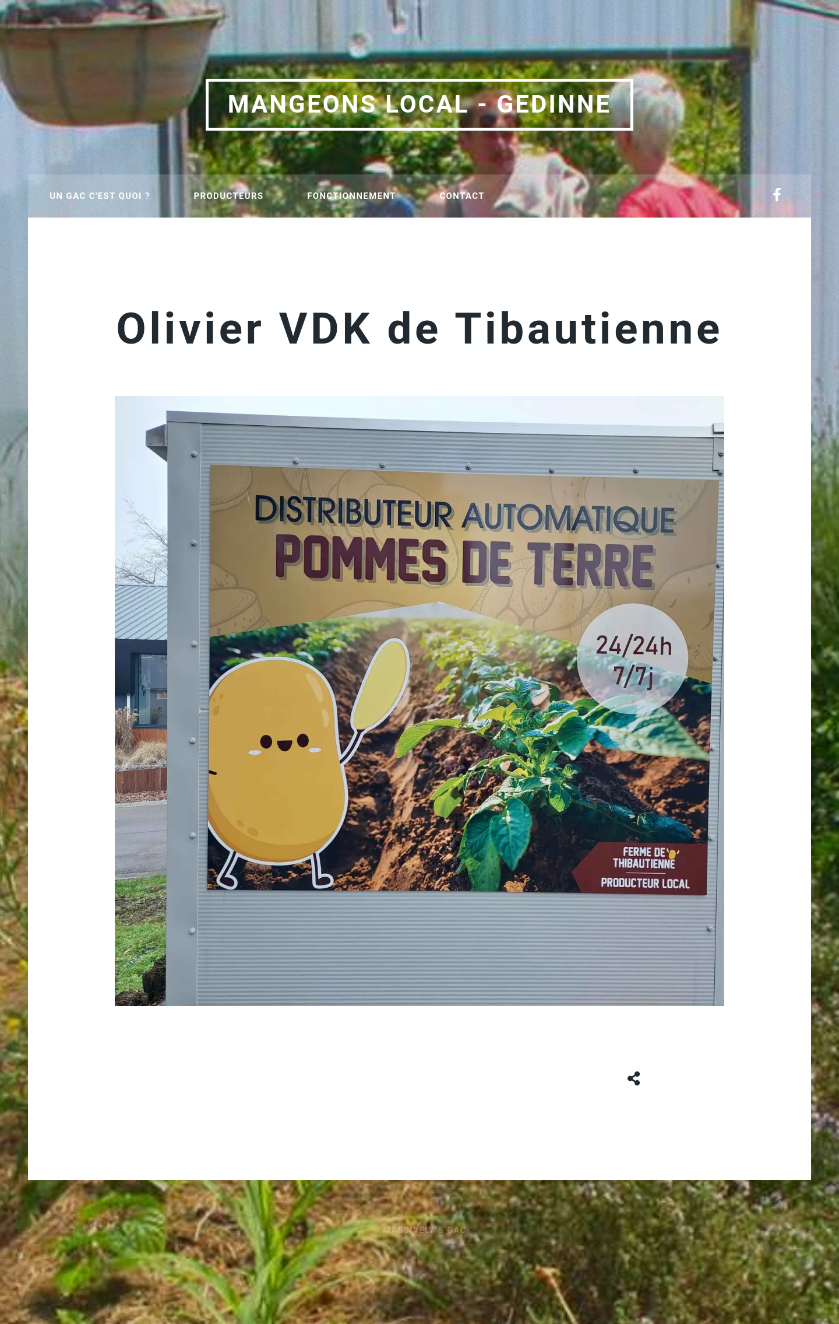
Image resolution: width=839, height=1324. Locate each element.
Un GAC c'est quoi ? (100, 196)
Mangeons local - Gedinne (420, 104)
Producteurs (228, 196)
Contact (461, 196)
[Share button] (634, 1076)
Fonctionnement (351, 196)
